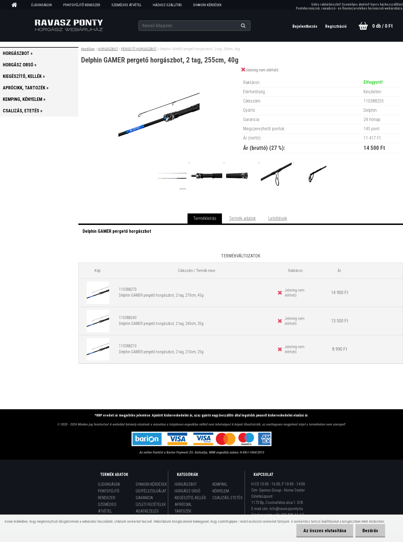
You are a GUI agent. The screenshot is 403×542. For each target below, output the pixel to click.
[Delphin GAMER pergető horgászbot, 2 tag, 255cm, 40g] (159, 77)
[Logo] (68, 25)
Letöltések (277, 218)
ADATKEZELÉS (147, 511)
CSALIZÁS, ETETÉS (227, 498)
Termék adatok (242, 218)
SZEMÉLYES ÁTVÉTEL (126, 5)
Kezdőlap (88, 49)
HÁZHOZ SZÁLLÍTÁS (167, 5)
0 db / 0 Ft (382, 26)
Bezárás (370, 530)
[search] (250, 25)
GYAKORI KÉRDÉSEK (207, 5)
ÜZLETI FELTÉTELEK (151, 504)
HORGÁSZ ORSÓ (187, 491)
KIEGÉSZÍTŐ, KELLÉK (190, 498)
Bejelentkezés (305, 26)
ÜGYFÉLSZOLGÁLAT (151, 491)
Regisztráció (336, 26)
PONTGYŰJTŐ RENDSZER (81, 5)
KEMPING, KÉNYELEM (220, 487)
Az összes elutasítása (324, 530)
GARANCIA (144, 498)
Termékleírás (204, 218)
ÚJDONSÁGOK (41, 5)
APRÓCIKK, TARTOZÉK (183, 507)
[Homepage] (16, 5)
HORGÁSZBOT (108, 49)
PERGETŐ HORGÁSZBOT (139, 49)
